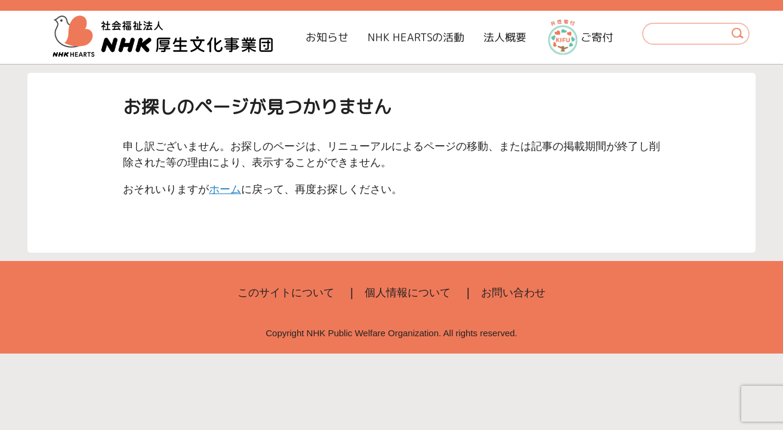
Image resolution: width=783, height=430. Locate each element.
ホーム (225, 189)
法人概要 (504, 37)
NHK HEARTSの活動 (416, 37)
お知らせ (327, 37)
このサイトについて (286, 293)
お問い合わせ (513, 293)
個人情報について (408, 293)
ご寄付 (580, 37)
